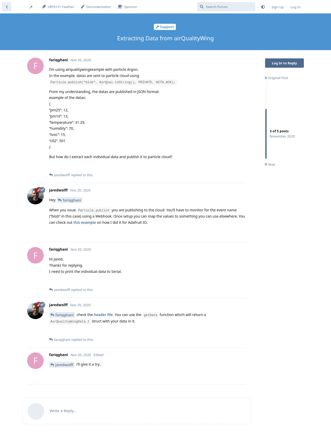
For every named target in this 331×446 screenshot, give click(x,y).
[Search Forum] (226, 6)
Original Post (276, 77)
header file (103, 314)
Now (270, 164)
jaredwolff (64, 364)
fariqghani (72, 200)
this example (84, 222)
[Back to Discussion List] (6, 6)
